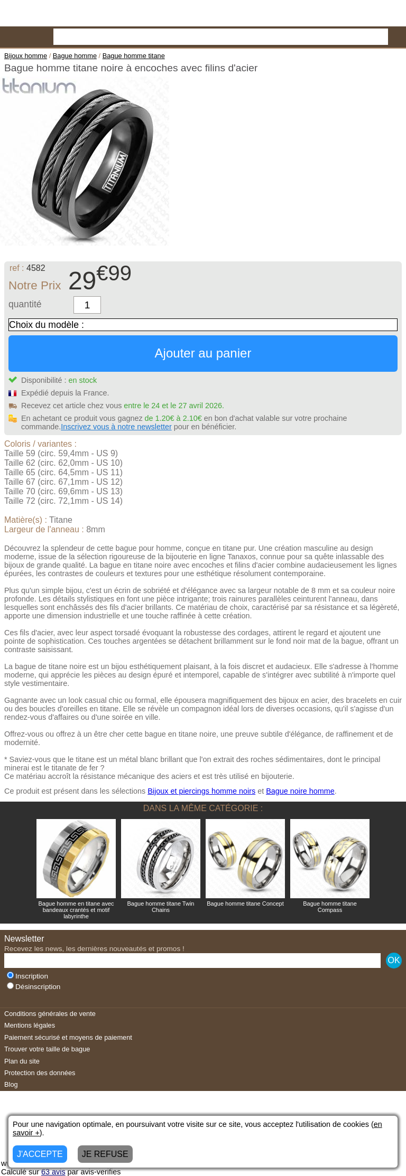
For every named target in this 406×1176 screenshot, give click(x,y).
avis (53, 1172)
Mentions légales (29, 1025)
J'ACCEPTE (40, 1154)
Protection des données (39, 1073)
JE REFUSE (105, 1154)
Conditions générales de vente (50, 1014)
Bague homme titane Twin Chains (161, 906)
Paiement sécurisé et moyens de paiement (68, 1037)
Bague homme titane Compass (330, 906)
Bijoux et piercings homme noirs (201, 791)
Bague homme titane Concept (245, 903)
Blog (11, 1084)
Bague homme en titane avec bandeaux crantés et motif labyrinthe (76, 909)
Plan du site (22, 1061)
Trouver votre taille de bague (47, 1049)
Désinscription (33, 987)
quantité (25, 304)
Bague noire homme (300, 791)
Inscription (27, 976)
